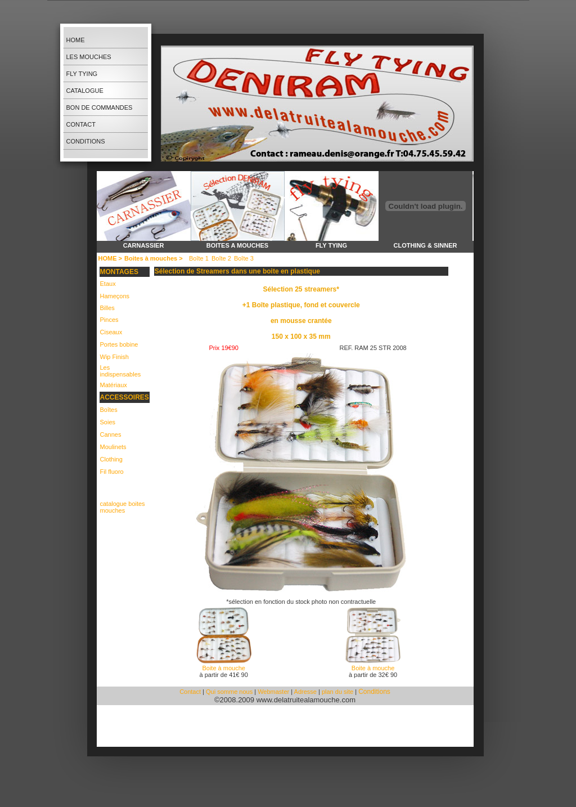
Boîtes (109, 409)
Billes (107, 307)
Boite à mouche (223, 668)
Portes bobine (119, 344)
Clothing (111, 459)
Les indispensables (120, 371)
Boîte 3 (244, 258)
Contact (81, 124)
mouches (112, 510)
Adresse (305, 691)
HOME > (110, 258)
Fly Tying (82, 73)
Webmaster (273, 691)
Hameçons (115, 296)
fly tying (331, 245)
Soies (108, 422)
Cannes (111, 434)
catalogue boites (122, 503)
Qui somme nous (230, 691)
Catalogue (85, 90)
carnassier (143, 245)
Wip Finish (114, 356)
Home (75, 40)
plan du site (337, 691)
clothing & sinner (425, 245)
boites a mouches (237, 245)
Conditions (85, 141)
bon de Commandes (99, 107)
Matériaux (113, 385)
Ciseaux (111, 332)
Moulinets (113, 446)
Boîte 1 (199, 258)
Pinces (109, 319)
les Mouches (88, 56)
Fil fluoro (112, 471)
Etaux (108, 283)
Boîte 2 (221, 258)
